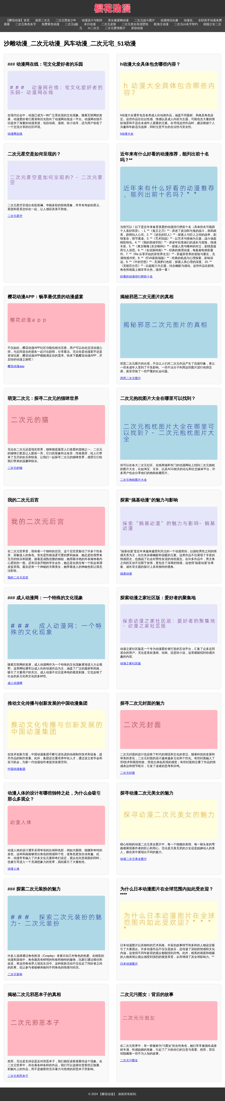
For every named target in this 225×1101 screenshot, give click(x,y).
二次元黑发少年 (65, 20)
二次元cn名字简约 (186, 24)
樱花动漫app (16, 366)
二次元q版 (71, 24)
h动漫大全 (127, 133)
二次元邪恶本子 (18, 1075)
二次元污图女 (129, 1060)
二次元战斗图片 (144, 20)
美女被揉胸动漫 (118, 20)
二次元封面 (127, 772)
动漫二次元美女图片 (133, 859)
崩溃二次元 (42, 20)
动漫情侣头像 (169, 20)
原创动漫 (137, 28)
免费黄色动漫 (50, 24)
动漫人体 (13, 868)
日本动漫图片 (129, 963)
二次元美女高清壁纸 (135, 24)
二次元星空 (15, 216)
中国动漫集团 (16, 769)
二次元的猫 (15, 468)
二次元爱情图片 (115, 28)
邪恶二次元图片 (130, 378)
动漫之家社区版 (130, 663)
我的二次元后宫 (18, 577)
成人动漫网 (15, 683)
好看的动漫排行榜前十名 (136, 276)
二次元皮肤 (108, 24)
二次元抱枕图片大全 (133, 479)
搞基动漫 (126, 573)
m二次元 (93, 28)
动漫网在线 (15, 133)
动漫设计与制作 (92, 20)
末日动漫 (90, 24)
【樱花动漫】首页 (18, 20)
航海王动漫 (161, 24)
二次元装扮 (15, 974)
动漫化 (188, 20)
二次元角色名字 (25, 24)
